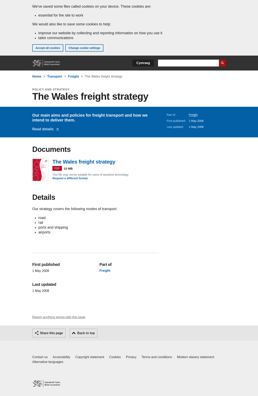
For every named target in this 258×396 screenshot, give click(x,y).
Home (36, 76)
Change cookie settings (84, 48)
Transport (54, 76)
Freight (73, 76)
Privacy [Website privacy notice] (131, 357)
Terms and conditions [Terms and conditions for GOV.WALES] (156, 357)
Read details (44, 129)
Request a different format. (70, 178)
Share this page (51, 333)
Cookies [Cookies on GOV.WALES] (115, 357)
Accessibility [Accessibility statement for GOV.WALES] (61, 357)
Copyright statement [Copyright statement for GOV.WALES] (89, 357)
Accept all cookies (47, 48)
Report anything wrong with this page (58, 317)
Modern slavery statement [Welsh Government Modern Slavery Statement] (195, 357)
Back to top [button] (86, 333)
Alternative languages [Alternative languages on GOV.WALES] (47, 362)
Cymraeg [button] (143, 63)
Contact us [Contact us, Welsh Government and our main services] (40, 357)
